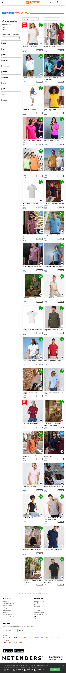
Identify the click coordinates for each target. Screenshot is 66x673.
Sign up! (21, 630)
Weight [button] (5, 71)
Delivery (4, 608)
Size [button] (4, 88)
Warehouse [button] (6, 66)
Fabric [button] (5, 94)
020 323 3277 (38, 610)
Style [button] (4, 43)
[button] (50, 2)
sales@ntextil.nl (38, 606)
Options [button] (5, 77)
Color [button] (4, 83)
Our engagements (7, 614)
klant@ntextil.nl (38, 603)
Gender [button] (5, 49)
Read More (39, 667)
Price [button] (4, 54)
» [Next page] (46, 589)
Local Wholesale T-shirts (9, 617)
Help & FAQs (5, 612)
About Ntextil (5, 601)
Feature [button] (5, 100)
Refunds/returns (6, 610)
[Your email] (9, 630)
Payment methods (7, 605)
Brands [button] (5, 60)
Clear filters (10, 38)
